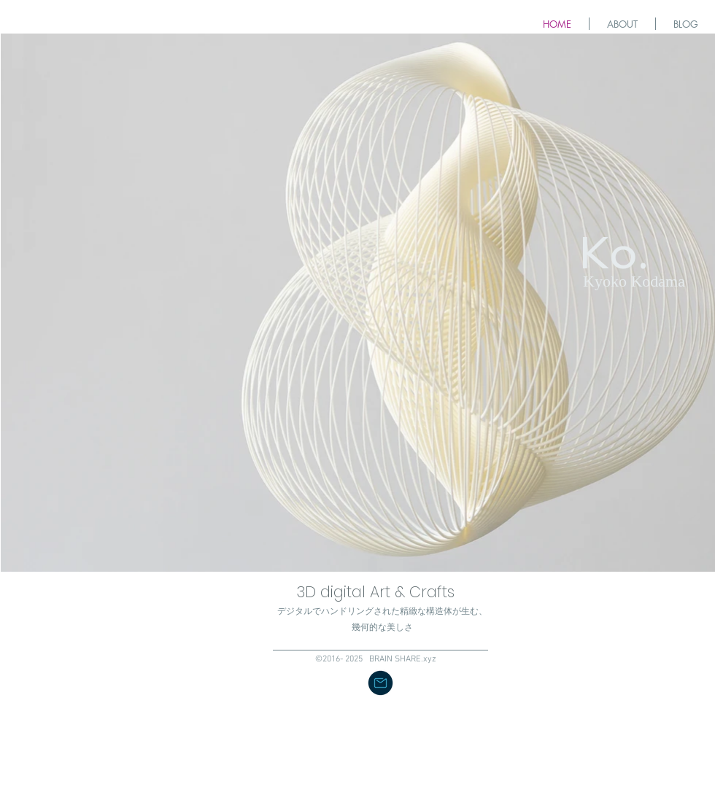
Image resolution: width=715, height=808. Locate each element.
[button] (380, 683)
